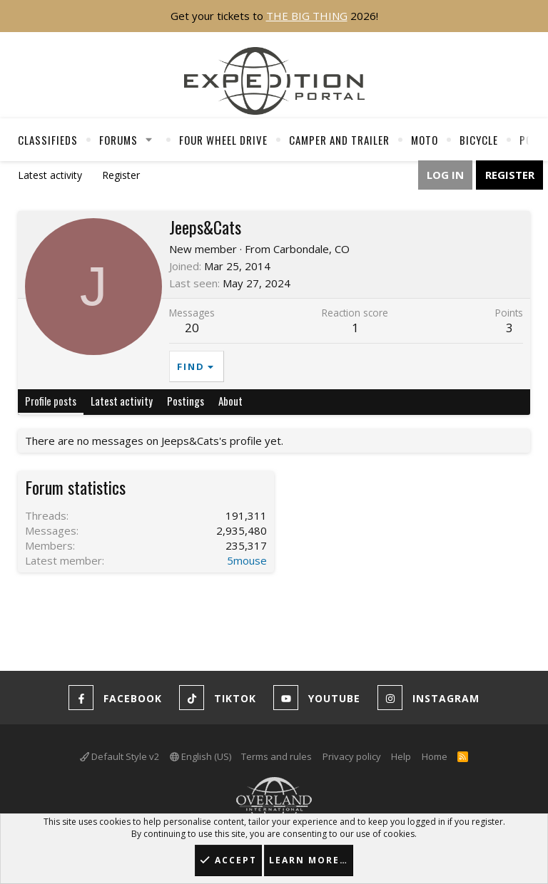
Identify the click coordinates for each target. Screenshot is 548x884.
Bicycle (479, 140)
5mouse (247, 560)
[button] (149, 139)
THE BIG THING (306, 16)
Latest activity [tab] (122, 400)
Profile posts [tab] (50, 400)
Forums (118, 140)
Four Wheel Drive (223, 140)
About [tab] (230, 400)
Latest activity (50, 175)
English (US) (200, 756)
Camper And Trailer (339, 140)
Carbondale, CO (311, 249)
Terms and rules (276, 756)
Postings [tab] (185, 400)
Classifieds (48, 140)
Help (401, 756)
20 (192, 327)
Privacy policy (352, 756)
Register (121, 175)
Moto (424, 140)
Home (434, 756)
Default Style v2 (119, 756)
